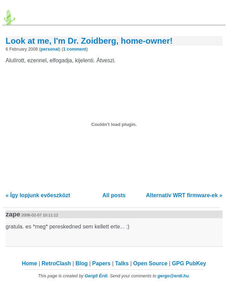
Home (29, 263)
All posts (114, 195)
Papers (101, 263)
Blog (81, 263)
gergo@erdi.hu (173, 275)
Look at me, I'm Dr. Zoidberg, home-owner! (89, 40)
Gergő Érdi (96, 275)
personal (50, 49)
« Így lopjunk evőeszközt (38, 195)
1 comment (74, 49)
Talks (122, 263)
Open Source (150, 263)
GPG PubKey (189, 263)
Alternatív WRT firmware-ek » (184, 195)
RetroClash (56, 263)
